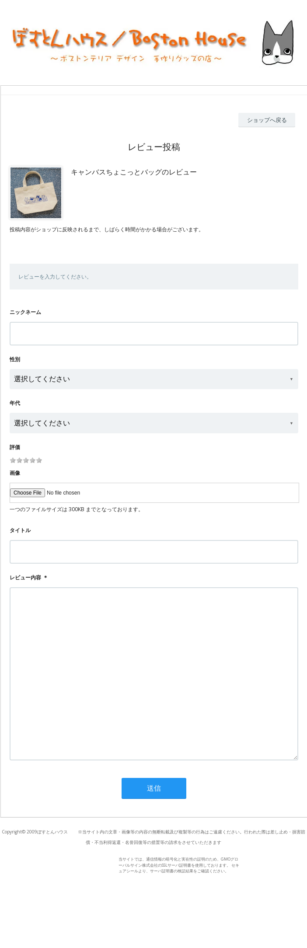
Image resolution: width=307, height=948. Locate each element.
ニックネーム (25, 312)
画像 (15, 473)
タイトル (20, 530)
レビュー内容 (25, 577)
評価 (15, 447)
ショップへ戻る (267, 120)
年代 (15, 403)
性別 (15, 359)
